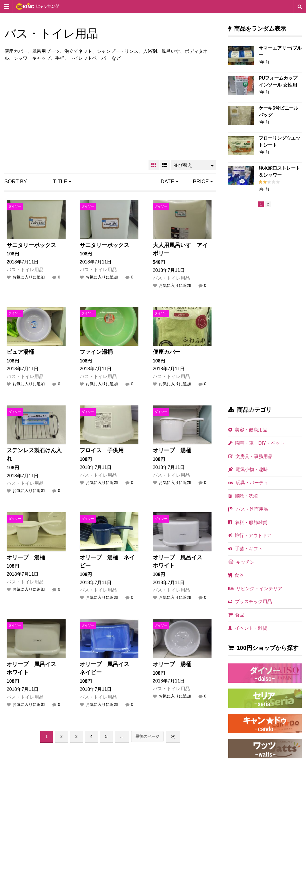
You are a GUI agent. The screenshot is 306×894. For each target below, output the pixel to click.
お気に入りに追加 (28, 277)
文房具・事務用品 (250, 456)
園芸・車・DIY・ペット (256, 443)
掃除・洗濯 (243, 495)
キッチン (241, 562)
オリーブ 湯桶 (172, 450)
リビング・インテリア (255, 588)
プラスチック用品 (250, 601)
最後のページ (147, 736)
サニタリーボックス (31, 245)
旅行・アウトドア (250, 535)
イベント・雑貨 (247, 628)
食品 (236, 614)
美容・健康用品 (247, 429)
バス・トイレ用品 (25, 269)
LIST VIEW (165, 165)
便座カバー (166, 352)
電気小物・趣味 (248, 469)
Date (170, 181)
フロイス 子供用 (102, 450)
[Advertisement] (110, 109)
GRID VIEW (154, 165)
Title (62, 181)
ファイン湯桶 (96, 352)
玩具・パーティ (248, 482)
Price (203, 181)
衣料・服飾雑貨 (247, 522)
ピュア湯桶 (20, 352)
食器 (236, 575)
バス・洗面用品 (248, 509)
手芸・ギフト (245, 548)
